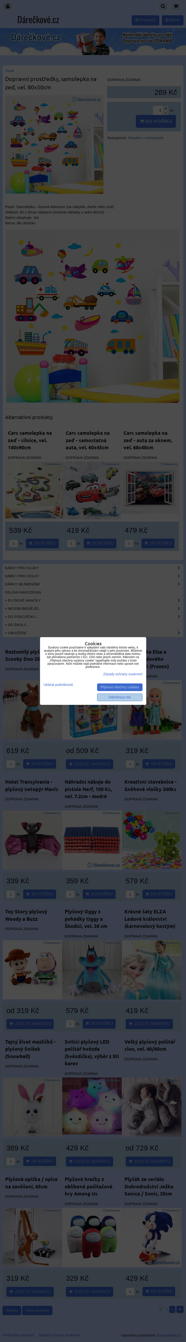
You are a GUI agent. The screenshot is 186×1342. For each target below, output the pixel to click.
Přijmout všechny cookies (120, 687)
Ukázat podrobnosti (58, 685)
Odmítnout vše (120, 697)
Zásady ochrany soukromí (123, 674)
